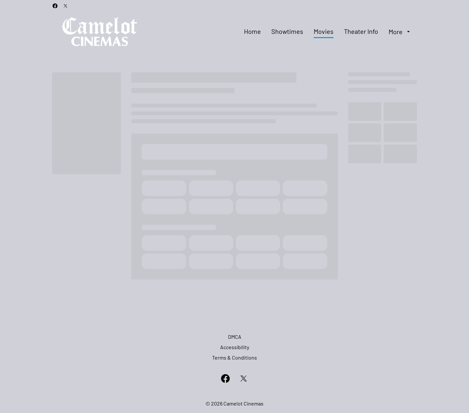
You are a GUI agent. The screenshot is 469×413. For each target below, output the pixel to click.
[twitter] (65, 6)
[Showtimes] (287, 31)
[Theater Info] (361, 31)
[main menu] (328, 31)
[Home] (252, 31)
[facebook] (55, 6)
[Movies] (324, 31)
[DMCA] (234, 337)
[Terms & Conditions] (234, 357)
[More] (400, 31)
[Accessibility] (234, 347)
